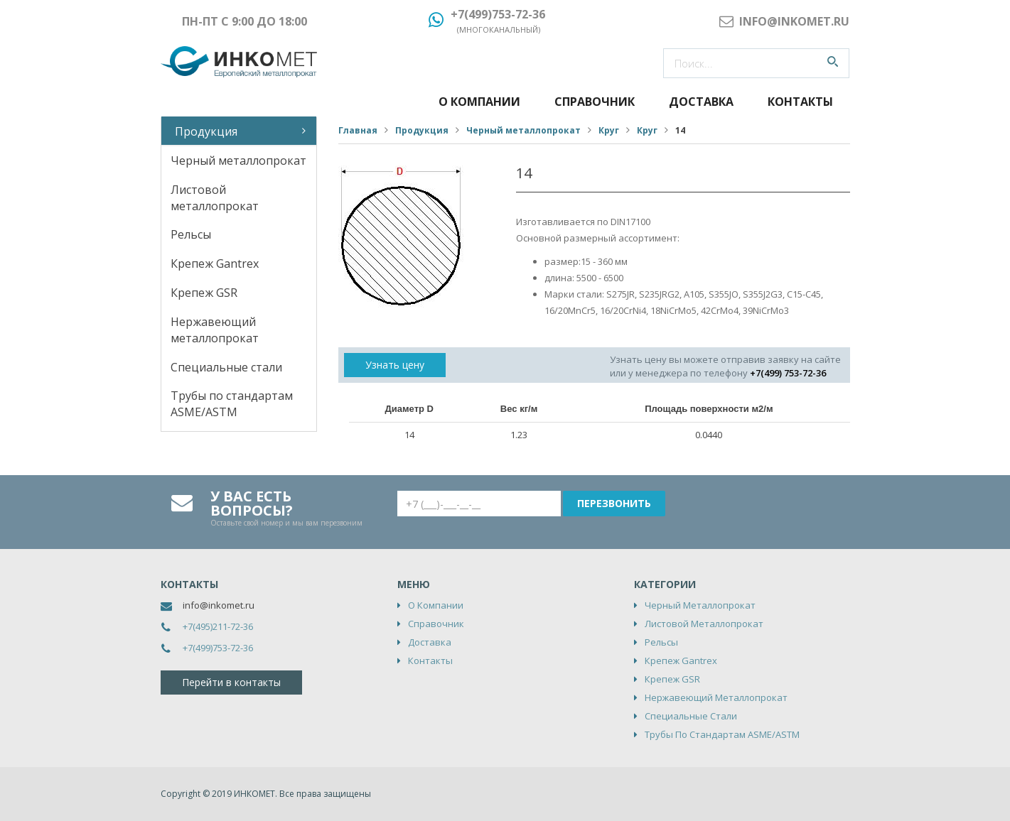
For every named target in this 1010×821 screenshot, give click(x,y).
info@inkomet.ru (218, 605)
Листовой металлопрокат (215, 198)
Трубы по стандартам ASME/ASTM (232, 404)
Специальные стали (226, 367)
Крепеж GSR (204, 292)
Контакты (800, 101)
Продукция (206, 131)
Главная (357, 130)
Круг (608, 130)
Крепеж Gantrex (215, 263)
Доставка (701, 101)
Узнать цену (394, 364)
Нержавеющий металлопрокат (215, 330)
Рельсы (191, 234)
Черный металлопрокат (238, 160)
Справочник (594, 101)
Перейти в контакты (231, 682)
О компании (479, 101)
